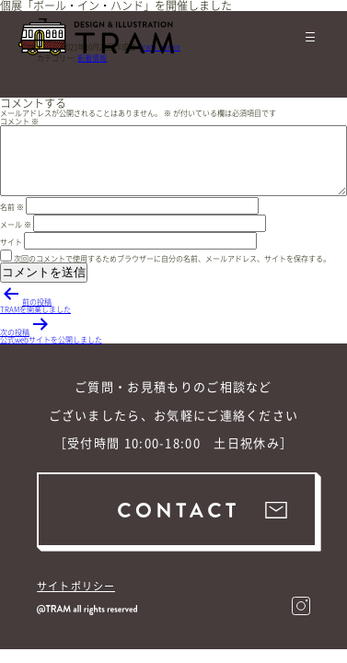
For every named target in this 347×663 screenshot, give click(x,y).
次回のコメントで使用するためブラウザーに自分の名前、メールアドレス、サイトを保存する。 (172, 258)
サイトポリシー (76, 586)
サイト (11, 242)
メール (15, 224)
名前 (12, 207)
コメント (19, 121)
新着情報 (92, 58)
